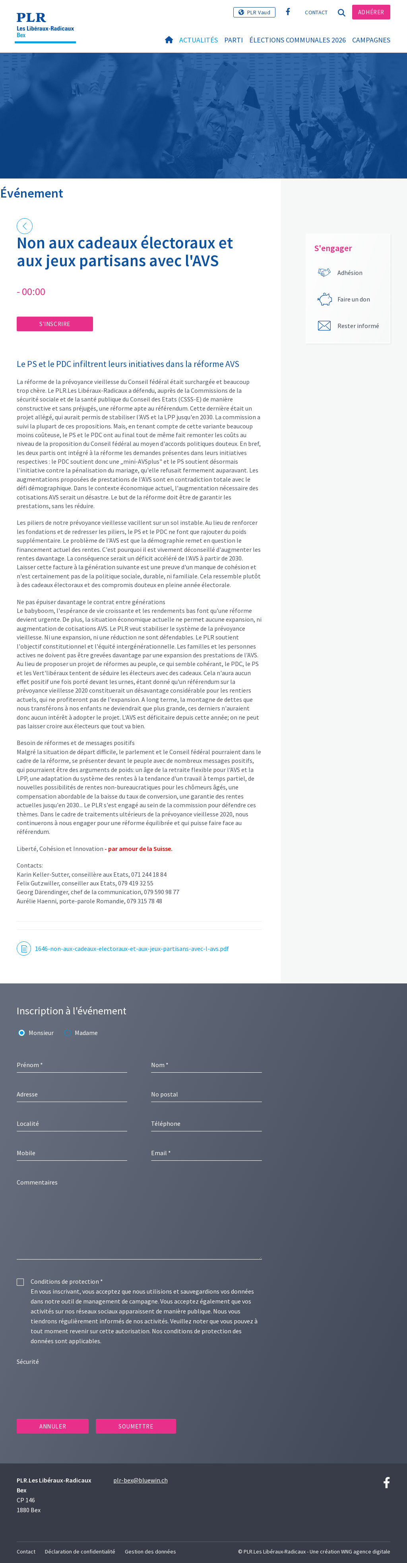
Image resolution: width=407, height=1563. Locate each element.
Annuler (52, 1426)
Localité (28, 1123)
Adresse (27, 1094)
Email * (161, 1153)
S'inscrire (54, 324)
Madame (86, 1033)
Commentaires (37, 1182)
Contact (316, 12)
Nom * (160, 1065)
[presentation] (77, 1385)
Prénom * (30, 1065)
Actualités (198, 40)
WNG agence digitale (365, 1551)
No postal (164, 1094)
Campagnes (371, 40)
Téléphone (165, 1123)
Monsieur (41, 1033)
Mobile (26, 1153)
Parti (233, 40)
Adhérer (371, 12)
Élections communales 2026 (297, 40)
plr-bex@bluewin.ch (140, 1480)
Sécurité (28, 1361)
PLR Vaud (259, 12)
